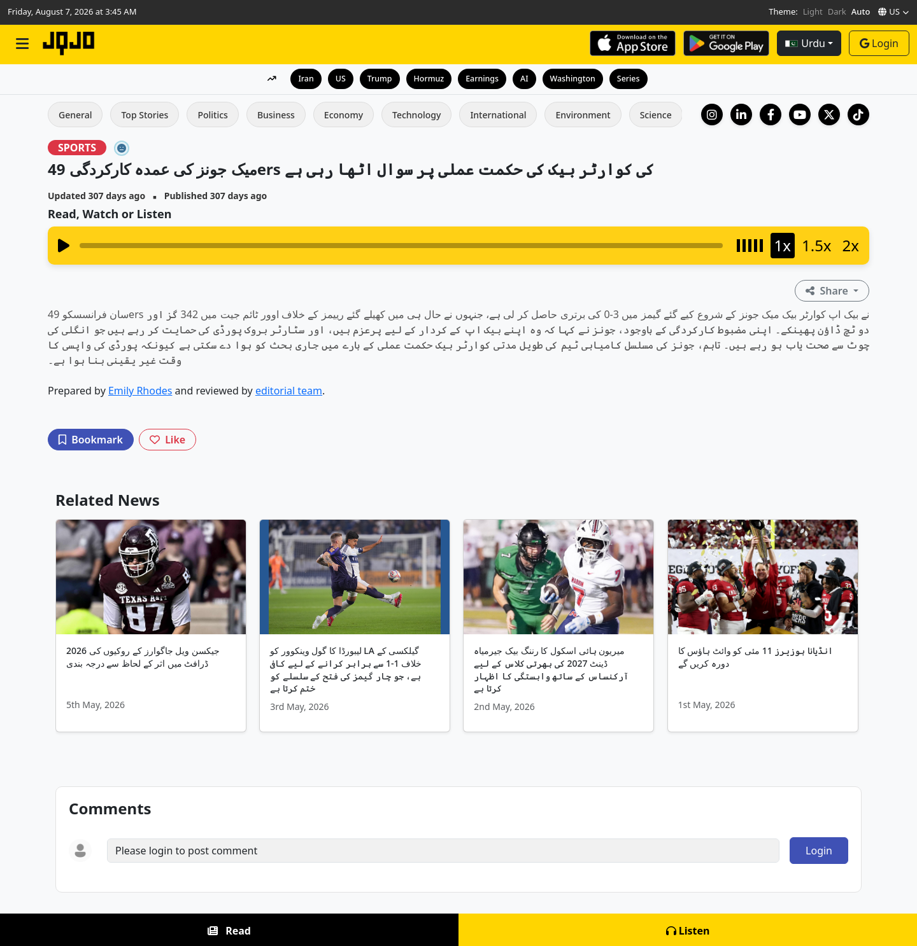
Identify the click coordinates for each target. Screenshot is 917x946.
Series (632, 78)
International (498, 115)
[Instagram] (712, 114)
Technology (416, 115)
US (337, 78)
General (75, 115)
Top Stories (144, 115)
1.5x (817, 245)
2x (850, 245)
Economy (343, 115)
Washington (575, 78)
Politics (212, 115)
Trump (377, 78)
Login (879, 43)
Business (276, 115)
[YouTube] (800, 114)
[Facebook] (770, 114)
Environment (582, 115)
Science (656, 115)
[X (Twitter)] (829, 114)
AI (525, 78)
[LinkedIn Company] (741, 114)
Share (828, 291)
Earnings (482, 78)
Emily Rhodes (140, 391)
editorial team (288, 391)
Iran (301, 78)
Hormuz (427, 78)
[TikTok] (858, 114)
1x (782, 245)
